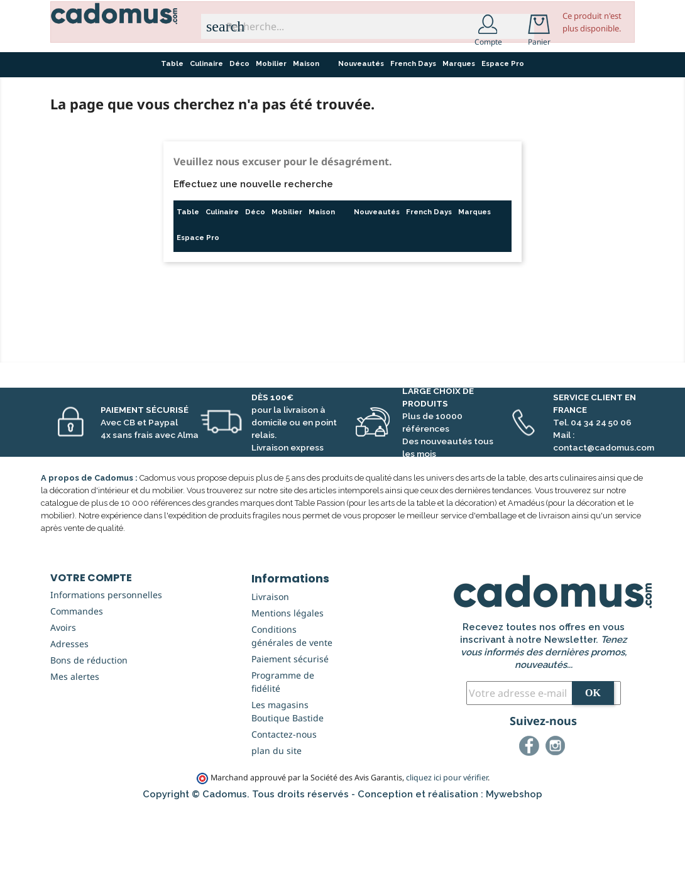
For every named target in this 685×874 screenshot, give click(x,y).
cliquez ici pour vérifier (447, 841)
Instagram (557, 811)
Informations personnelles (106, 658)
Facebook (531, 811)
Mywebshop (514, 857)
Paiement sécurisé (290, 722)
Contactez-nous (284, 798)
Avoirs (63, 691)
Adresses (69, 707)
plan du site (276, 814)
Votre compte (91, 641)
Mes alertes (74, 740)
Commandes (76, 674)
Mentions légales (287, 676)
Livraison (270, 660)
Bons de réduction (89, 723)
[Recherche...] (367, 26)
